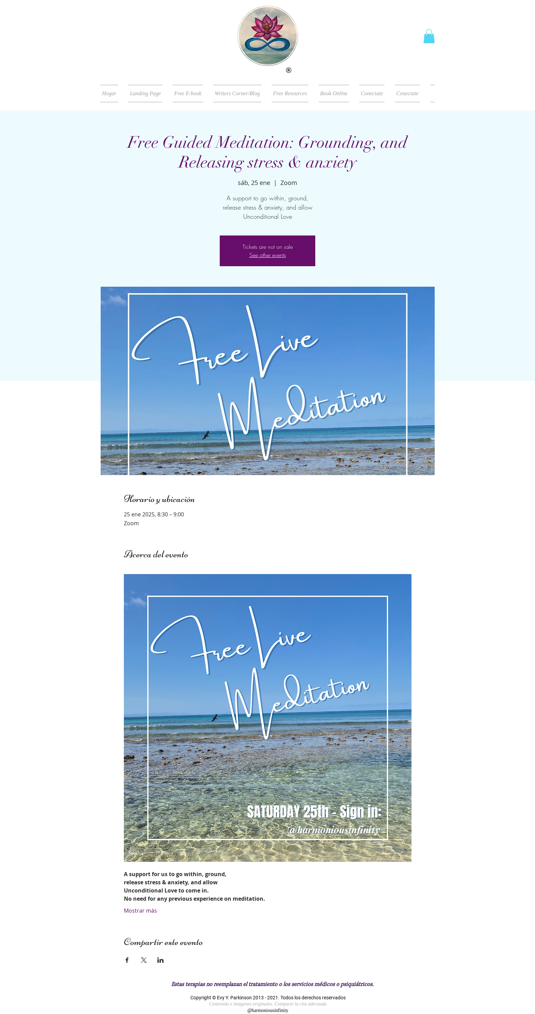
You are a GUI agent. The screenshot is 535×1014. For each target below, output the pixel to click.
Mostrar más (140, 910)
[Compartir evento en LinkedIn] (160, 960)
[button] (429, 36)
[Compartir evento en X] (144, 960)
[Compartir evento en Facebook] (127, 960)
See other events (267, 255)
